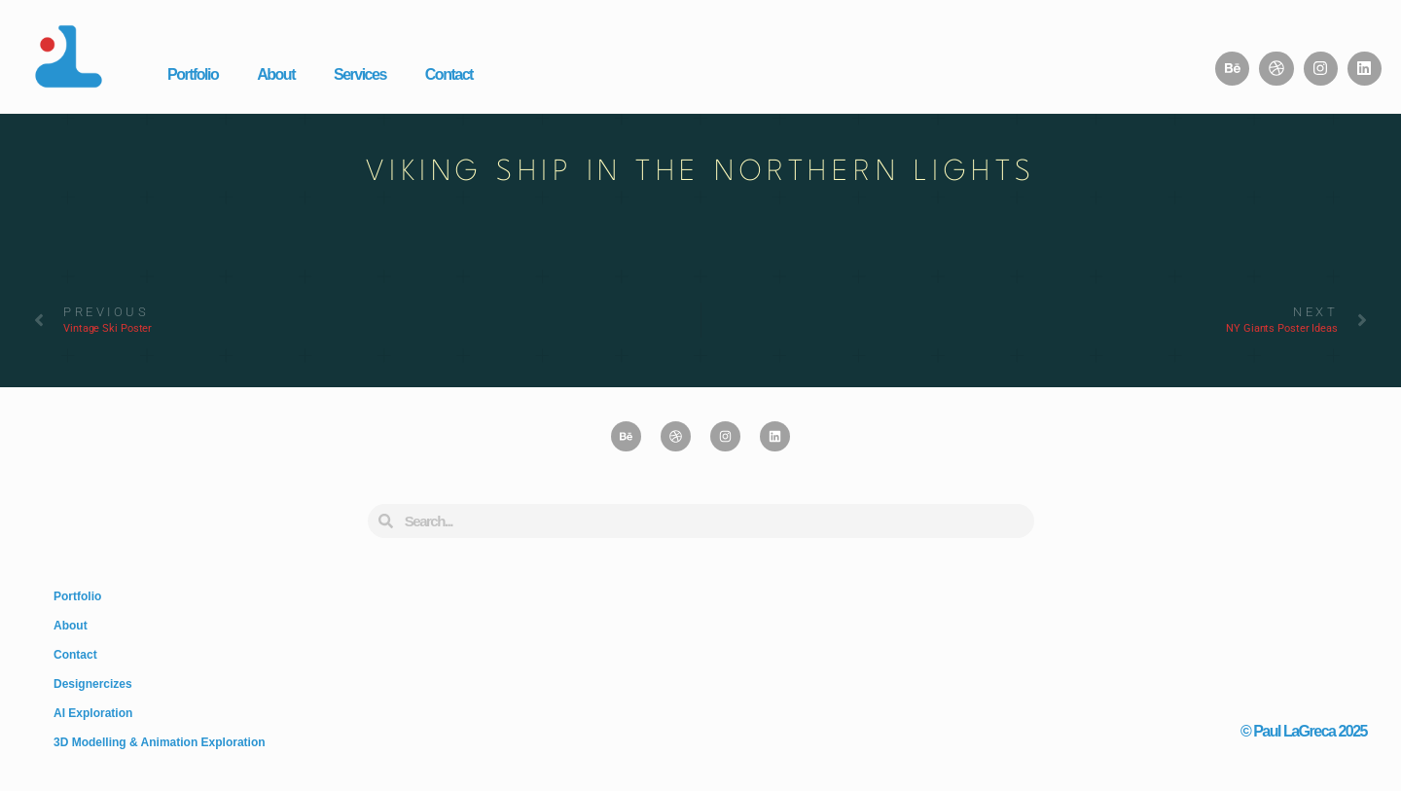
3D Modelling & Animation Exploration (160, 742)
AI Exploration (93, 713)
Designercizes (93, 684)
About (276, 74)
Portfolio (192, 74)
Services (360, 74)
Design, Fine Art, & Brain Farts (1296, 679)
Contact (449, 74)
